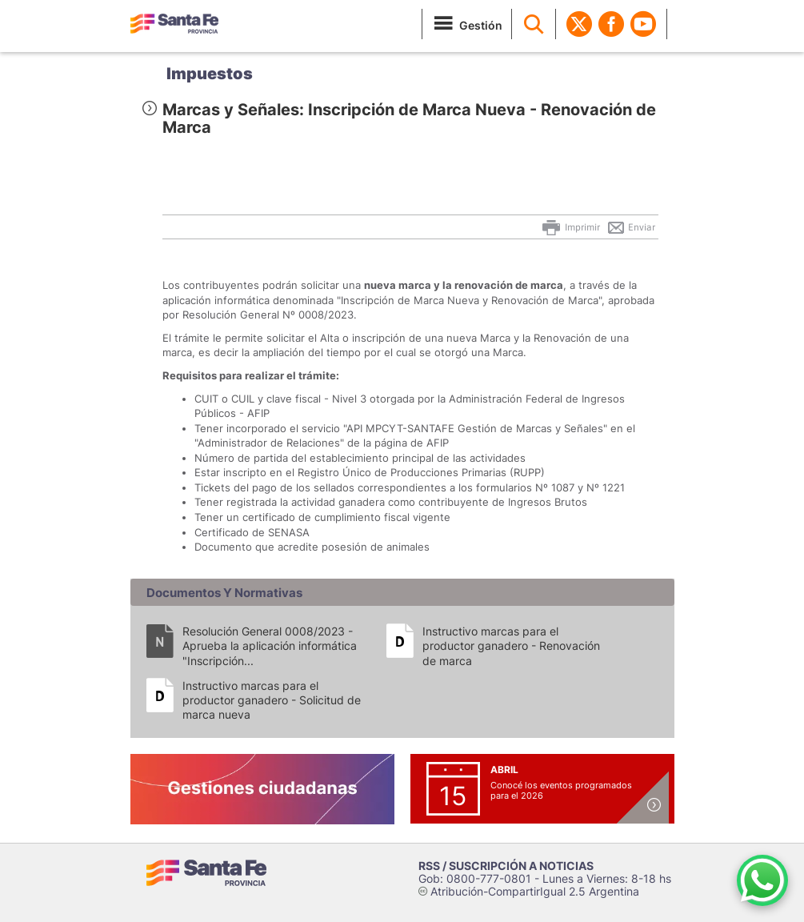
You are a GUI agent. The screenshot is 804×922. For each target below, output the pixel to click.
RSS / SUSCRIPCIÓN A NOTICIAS (506, 865)
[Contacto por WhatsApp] (762, 880)
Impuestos (209, 73)
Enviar (630, 227)
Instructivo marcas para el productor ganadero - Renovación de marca (511, 645)
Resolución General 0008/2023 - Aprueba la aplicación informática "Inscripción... (269, 645)
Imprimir (570, 227)
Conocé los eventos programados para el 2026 (561, 790)
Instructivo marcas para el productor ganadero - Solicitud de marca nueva (271, 700)
